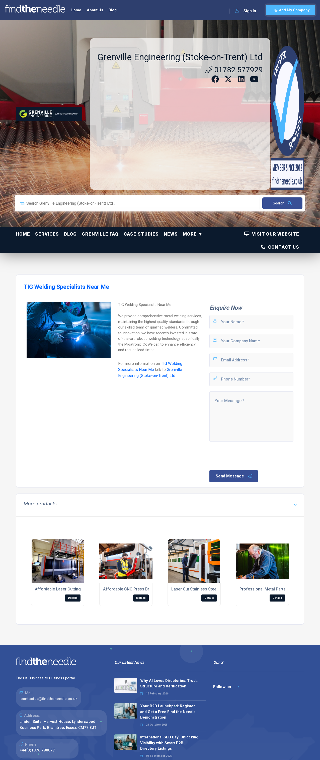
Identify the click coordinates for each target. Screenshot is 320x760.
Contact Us (280, 247)
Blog (113, 10)
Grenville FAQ (100, 234)
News (171, 234)
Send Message (234, 476)
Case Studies (141, 234)
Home (76, 10)
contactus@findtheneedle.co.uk (49, 698)
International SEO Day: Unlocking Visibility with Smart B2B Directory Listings (169, 743)
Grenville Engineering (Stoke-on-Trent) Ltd (180, 57)
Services (47, 234)
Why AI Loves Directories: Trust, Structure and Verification (169, 683)
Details (72, 598)
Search (282, 203)
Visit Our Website (271, 234)
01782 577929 (234, 69)
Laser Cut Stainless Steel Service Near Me (210, 589)
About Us (95, 10)
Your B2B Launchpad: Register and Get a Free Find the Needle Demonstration (168, 712)
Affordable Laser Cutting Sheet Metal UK (72, 589)
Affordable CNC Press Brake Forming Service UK (148, 589)
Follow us (226, 686)
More (190, 234)
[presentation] (247, 455)
